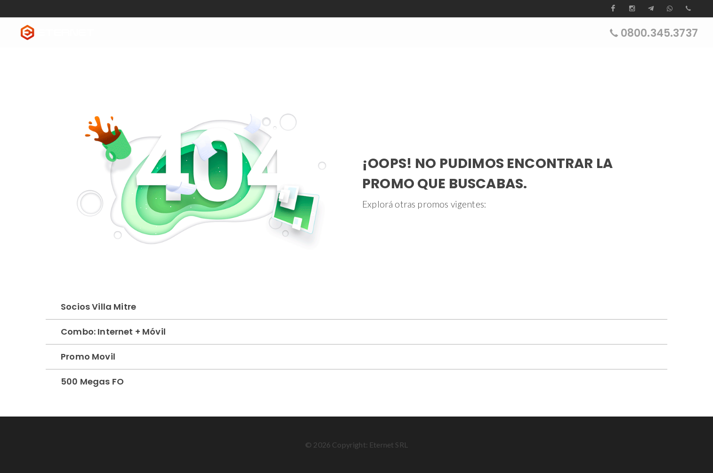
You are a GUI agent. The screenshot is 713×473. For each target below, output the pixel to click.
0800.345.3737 (659, 32)
